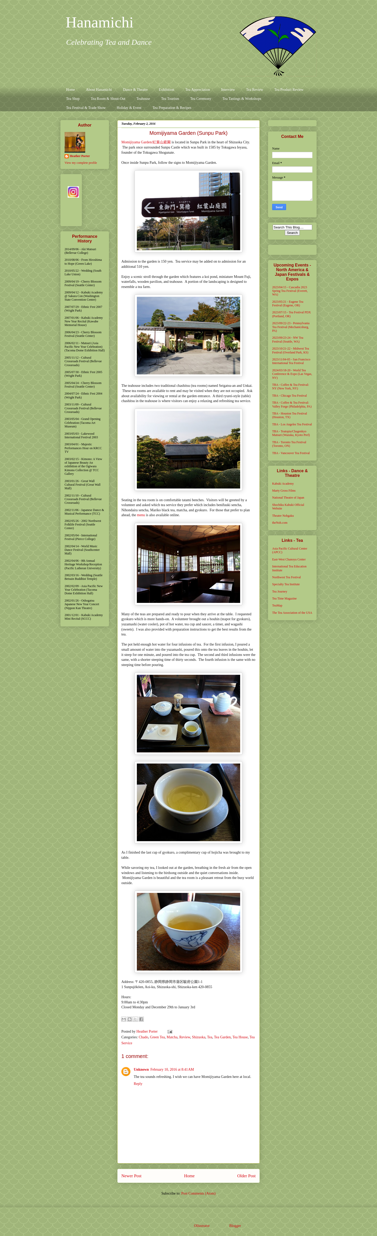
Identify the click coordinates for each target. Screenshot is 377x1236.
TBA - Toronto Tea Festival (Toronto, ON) (289, 444)
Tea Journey (279, 591)
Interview (228, 90)
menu (141, 515)
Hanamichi (99, 22)
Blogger (235, 1226)
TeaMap (277, 605)
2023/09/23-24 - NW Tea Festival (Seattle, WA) (287, 339)
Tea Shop (73, 99)
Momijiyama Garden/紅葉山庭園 (146, 142)
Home (70, 90)
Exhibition (166, 90)
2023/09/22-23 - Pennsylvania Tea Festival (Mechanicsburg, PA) (291, 326)
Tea (209, 1037)
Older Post (246, 1175)
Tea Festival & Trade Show (86, 108)
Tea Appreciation (197, 90)
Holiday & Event (129, 108)
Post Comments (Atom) (198, 1193)
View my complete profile (81, 163)
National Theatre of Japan (288, 497)
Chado (143, 1037)
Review (184, 1037)
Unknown (141, 1069)
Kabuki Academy (283, 483)
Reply (138, 1084)
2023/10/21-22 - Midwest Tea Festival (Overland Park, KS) (290, 350)
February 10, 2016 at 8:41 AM (172, 1069)
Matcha (172, 1037)
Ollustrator (201, 1226)
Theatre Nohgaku (283, 515)
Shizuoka (198, 1037)
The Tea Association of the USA (292, 613)
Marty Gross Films (284, 490)
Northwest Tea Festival (286, 577)
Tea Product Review (288, 90)
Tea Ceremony (200, 99)
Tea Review (254, 90)
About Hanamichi (99, 90)
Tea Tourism (170, 99)
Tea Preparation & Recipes (172, 108)
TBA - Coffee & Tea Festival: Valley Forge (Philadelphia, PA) (292, 404)
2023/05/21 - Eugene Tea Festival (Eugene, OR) (287, 303)
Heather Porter (147, 1031)
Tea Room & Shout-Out (108, 99)
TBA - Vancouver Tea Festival (291, 453)
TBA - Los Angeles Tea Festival (292, 424)
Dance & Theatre (135, 90)
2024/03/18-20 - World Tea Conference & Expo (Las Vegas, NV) (292, 374)
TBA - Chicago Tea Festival (289, 395)
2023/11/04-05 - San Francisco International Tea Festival (291, 361)
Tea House (240, 1037)
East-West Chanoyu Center (289, 559)
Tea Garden (222, 1037)
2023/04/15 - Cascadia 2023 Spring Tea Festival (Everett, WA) (290, 291)
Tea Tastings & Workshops (241, 99)
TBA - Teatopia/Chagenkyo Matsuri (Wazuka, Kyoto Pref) (291, 433)
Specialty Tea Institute (286, 584)
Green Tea (157, 1037)
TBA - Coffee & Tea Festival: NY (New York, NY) (290, 386)
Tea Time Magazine (284, 598)
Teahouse (143, 99)
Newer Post (131, 1175)
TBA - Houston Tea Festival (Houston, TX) (289, 415)
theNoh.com (279, 522)
